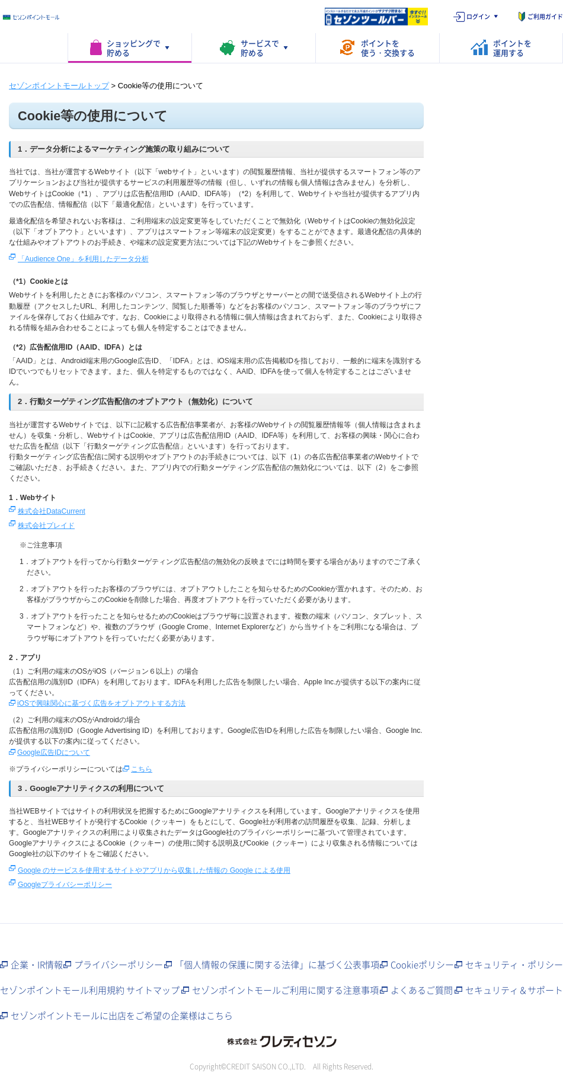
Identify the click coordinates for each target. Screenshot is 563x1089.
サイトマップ (153, 990)
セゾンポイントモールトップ (59, 85)
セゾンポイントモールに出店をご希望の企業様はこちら (122, 1015)
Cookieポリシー (422, 964)
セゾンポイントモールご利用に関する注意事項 (285, 990)
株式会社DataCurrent (51, 511)
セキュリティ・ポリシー (514, 964)
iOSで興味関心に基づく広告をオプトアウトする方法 (101, 703)
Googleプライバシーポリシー (65, 884)
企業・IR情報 (37, 964)
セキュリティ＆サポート (514, 990)
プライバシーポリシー (118, 964)
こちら (141, 769)
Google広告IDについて (53, 752)
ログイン (478, 16)
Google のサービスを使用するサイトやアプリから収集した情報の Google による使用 (154, 870)
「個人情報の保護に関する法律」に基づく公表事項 (277, 964)
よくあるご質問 (422, 990)
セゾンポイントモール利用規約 (62, 990)
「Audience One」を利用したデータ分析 (83, 259)
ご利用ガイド (545, 16)
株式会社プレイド (46, 525)
